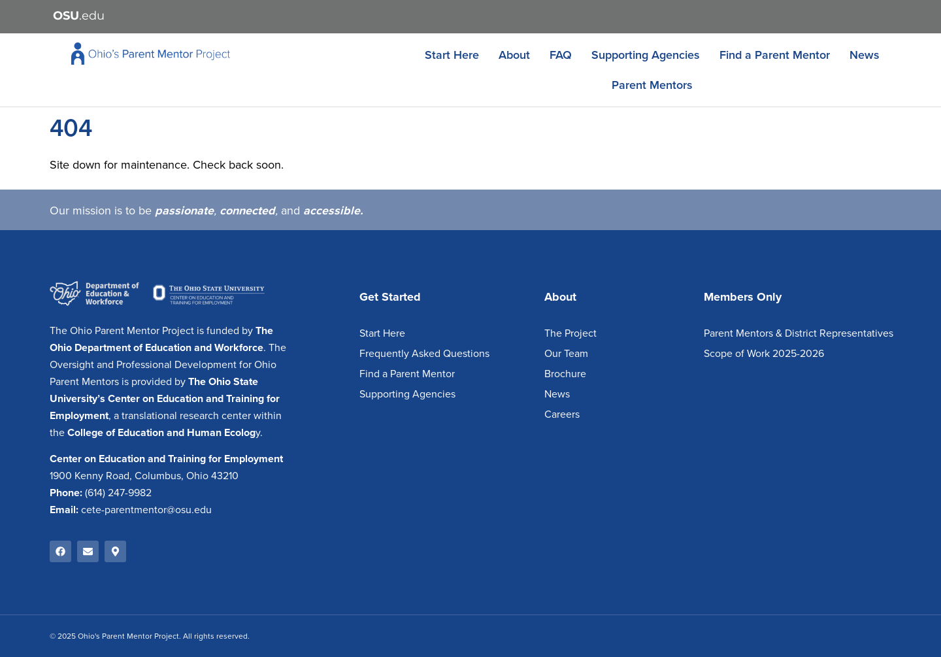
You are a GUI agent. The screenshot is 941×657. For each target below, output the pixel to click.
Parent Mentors (652, 85)
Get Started (390, 297)
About (514, 55)
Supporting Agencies (645, 55)
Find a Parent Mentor (774, 55)
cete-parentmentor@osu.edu (146, 509)
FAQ (561, 55)
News (865, 55)
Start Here (452, 55)
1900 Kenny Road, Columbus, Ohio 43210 (144, 475)
